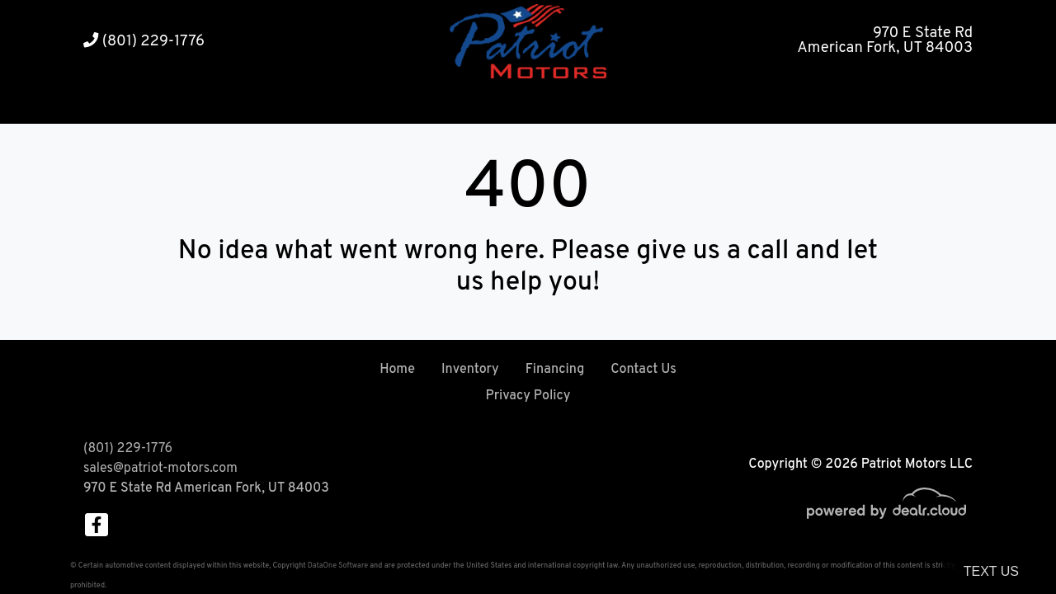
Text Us (991, 571)
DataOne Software (338, 565)
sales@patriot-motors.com (160, 468)
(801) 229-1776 (144, 41)
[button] (479, 103)
